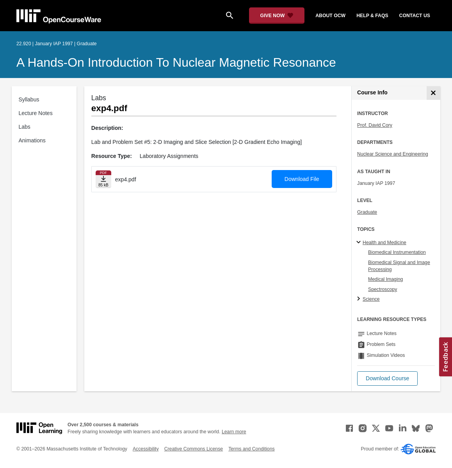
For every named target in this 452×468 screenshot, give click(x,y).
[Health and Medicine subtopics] (359, 243)
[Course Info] (433, 93)
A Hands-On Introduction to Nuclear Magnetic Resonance (176, 62)
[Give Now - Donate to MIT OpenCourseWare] (277, 15)
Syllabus (29, 99)
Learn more (234, 431)
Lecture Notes (36, 113)
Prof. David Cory (374, 125)
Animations (32, 140)
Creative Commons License (193, 449)
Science (371, 299)
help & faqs (372, 15)
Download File (302, 179)
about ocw (330, 15)
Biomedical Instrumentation (397, 252)
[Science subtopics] (359, 299)
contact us (414, 15)
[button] (387, 378)
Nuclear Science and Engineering (392, 154)
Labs (24, 127)
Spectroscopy (382, 289)
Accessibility (146, 449)
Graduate (367, 212)
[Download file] (103, 179)
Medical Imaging (385, 279)
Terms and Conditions (251, 449)
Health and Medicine (384, 242)
